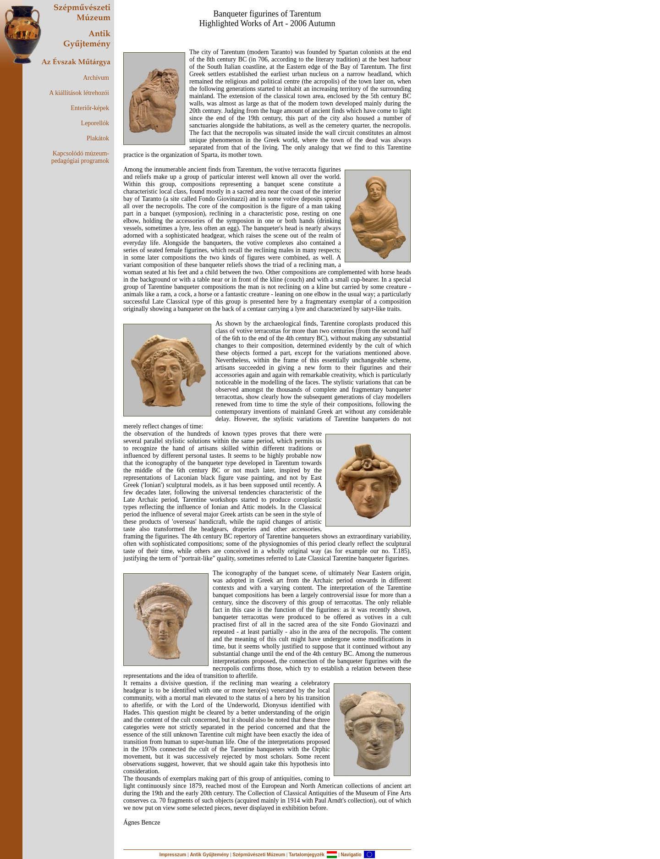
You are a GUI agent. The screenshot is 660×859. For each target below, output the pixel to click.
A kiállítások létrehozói (79, 92)
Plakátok (98, 138)
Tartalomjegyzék (306, 854)
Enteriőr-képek (90, 108)
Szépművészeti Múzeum (259, 854)
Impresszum (173, 854)
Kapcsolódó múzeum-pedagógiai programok (80, 157)
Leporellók (95, 123)
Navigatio (351, 854)
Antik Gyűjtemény (209, 854)
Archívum (96, 77)
